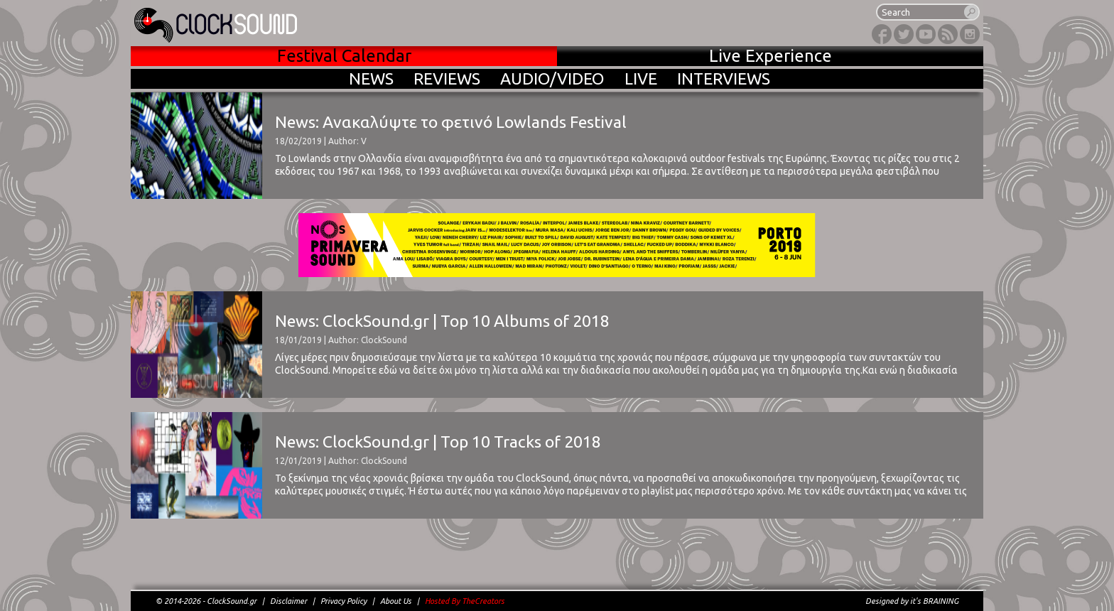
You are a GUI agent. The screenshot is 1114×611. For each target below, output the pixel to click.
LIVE (640, 78)
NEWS (371, 78)
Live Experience (770, 55)
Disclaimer (288, 601)
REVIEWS (446, 78)
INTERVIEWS (723, 78)
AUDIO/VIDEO (552, 78)
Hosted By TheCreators (464, 601)
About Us (395, 601)
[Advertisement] (557, 565)
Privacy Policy (343, 601)
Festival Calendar (344, 55)
